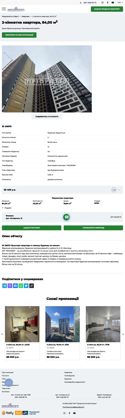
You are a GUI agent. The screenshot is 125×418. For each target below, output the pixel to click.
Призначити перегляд (93, 228)
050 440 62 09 (104, 397)
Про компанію (7, 372)
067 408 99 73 (90, 3)
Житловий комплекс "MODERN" (62, 165)
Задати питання (31, 228)
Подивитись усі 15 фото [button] (46, 117)
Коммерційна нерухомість (74, 382)
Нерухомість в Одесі (10, 16)
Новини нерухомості (10, 385)
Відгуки (5, 382)
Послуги (5, 376)
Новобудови (69, 376)
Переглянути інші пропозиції (19, 35)
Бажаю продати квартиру (107, 9)
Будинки (67, 379)
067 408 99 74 (21, 397)
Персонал (6, 388)
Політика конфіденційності (73, 407)
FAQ (3, 379)
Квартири (25, 16)
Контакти (5, 392)
